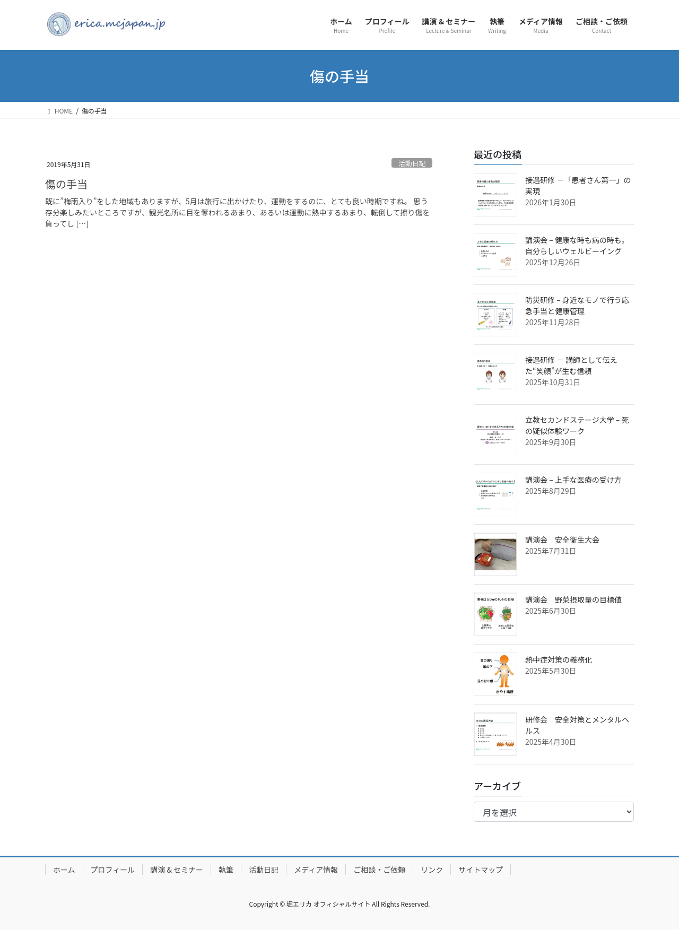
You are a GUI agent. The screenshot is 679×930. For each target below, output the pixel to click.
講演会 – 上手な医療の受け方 (573, 479)
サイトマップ (480, 869)
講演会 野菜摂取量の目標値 (573, 599)
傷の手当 (66, 184)
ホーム (64, 869)
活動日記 (411, 163)
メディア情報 (316, 869)
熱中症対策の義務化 (558, 659)
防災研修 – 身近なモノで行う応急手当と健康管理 (577, 305)
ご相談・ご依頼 (379, 869)
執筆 (226, 869)
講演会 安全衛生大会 (562, 539)
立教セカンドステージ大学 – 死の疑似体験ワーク (577, 425)
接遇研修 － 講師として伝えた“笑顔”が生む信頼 (571, 365)
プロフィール (113, 869)
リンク (432, 869)
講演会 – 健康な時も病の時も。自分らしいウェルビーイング (577, 245)
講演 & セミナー (176, 869)
